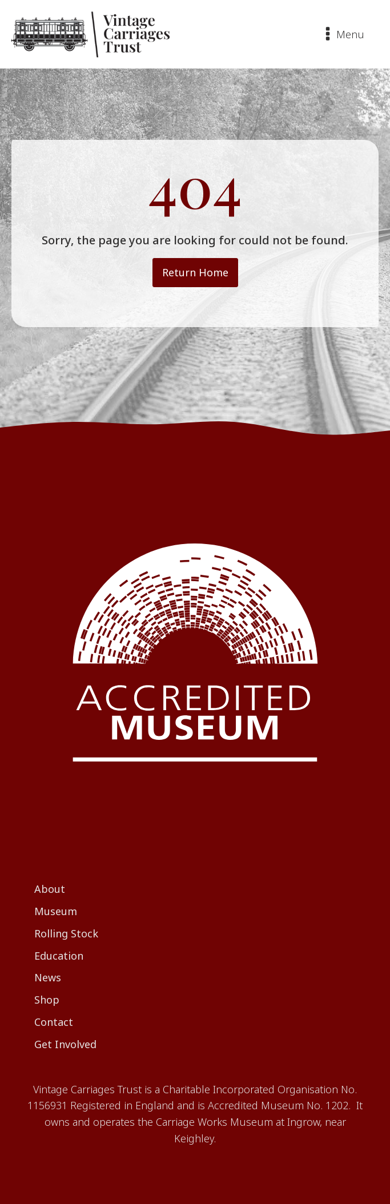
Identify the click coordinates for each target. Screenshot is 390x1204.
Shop (46, 999)
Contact (53, 1022)
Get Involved (65, 1044)
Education (58, 956)
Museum (55, 911)
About (49, 889)
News (47, 977)
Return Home (195, 272)
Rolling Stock (66, 933)
